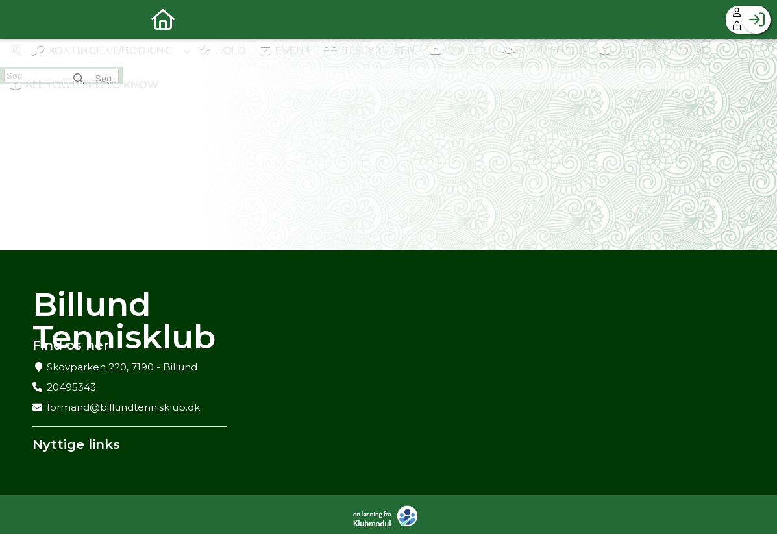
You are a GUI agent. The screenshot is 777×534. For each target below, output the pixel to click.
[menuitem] (19, 19)
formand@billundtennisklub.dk (123, 407)
